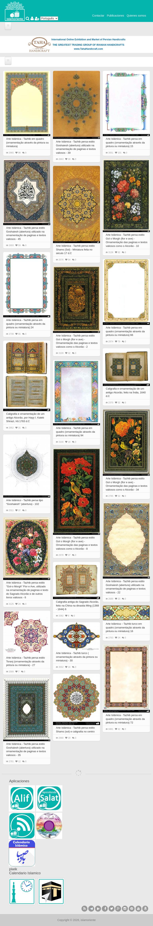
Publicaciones (115, 15)
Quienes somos (136, 15)
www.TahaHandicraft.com (88, 48)
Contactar (98, 15)
